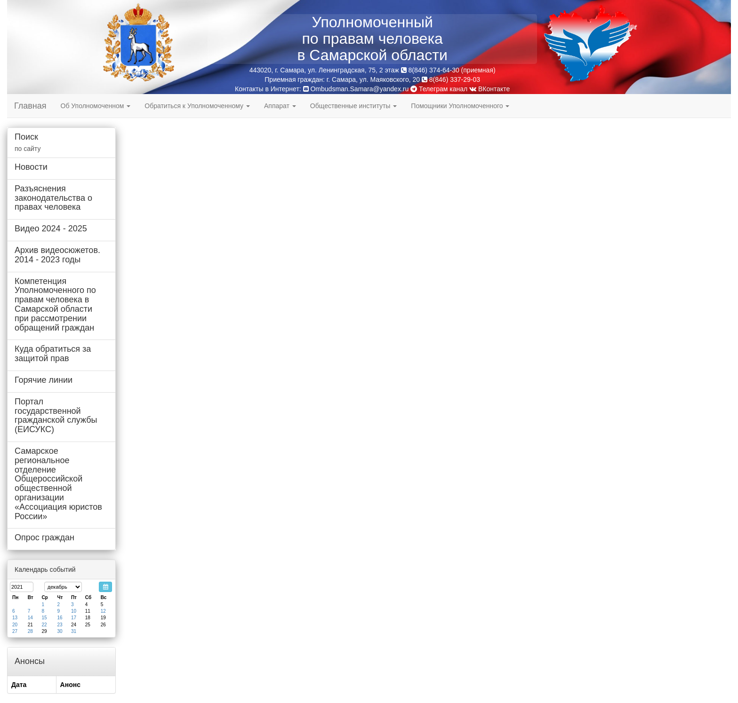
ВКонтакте (489, 89)
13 (14, 617)
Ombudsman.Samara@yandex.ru (359, 89)
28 (30, 631)
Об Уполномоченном (96, 106)
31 (73, 631)
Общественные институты (353, 106)
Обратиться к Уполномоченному (197, 106)
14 (30, 617)
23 (59, 624)
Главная (30, 106)
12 (103, 611)
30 (59, 631)
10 (73, 611)
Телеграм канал (438, 89)
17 (73, 617)
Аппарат (280, 106)
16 (59, 617)
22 (44, 624)
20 (14, 624)
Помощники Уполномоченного (460, 106)
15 (44, 617)
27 (14, 631)
